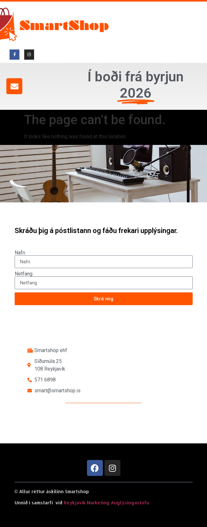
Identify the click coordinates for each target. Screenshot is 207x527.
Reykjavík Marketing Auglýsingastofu (106, 502)
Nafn (20, 252)
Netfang (23, 273)
